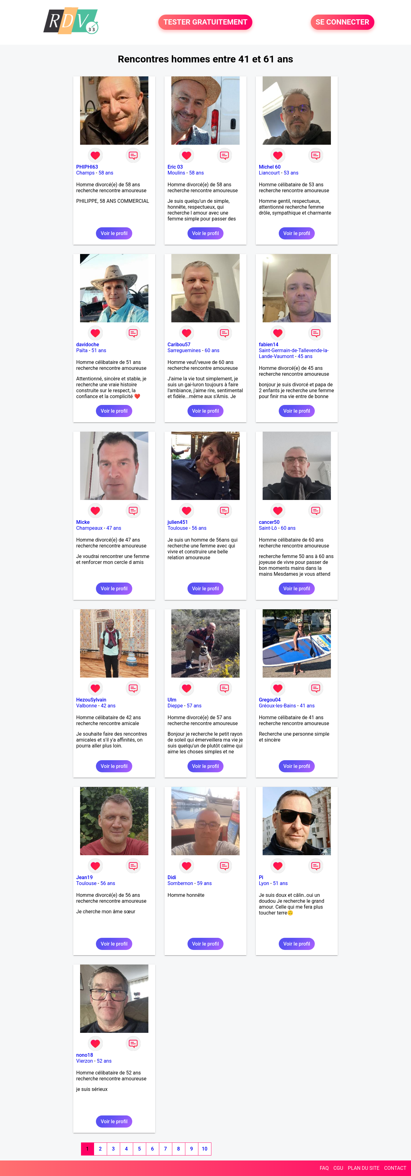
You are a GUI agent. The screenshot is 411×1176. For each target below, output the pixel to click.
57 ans (194, 706)
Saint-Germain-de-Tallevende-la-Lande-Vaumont (294, 353)
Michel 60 (270, 167)
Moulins (176, 173)
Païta (82, 350)
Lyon (264, 883)
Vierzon (84, 1061)
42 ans (108, 706)
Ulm (172, 700)
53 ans (291, 173)
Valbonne (86, 706)
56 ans (199, 528)
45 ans (305, 356)
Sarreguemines (184, 350)
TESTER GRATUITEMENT (205, 22)
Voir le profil (114, 233)
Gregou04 (270, 700)
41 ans (307, 706)
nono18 (84, 1055)
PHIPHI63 (87, 167)
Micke (83, 522)
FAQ (324, 1168)
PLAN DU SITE (364, 1168)
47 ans (113, 528)
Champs (85, 173)
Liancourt (269, 173)
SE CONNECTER (342, 22)
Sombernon (180, 883)
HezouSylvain (91, 700)
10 (204, 1149)
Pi (261, 877)
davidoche (87, 344)
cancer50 (269, 522)
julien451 (178, 522)
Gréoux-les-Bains (277, 706)
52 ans (104, 1061)
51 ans (99, 350)
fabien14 (268, 344)
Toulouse (178, 528)
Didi (172, 877)
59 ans (204, 883)
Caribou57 (179, 344)
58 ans (105, 173)
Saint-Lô (268, 528)
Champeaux (89, 528)
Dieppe (175, 706)
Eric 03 (175, 167)
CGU (338, 1168)
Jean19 (84, 877)
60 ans (212, 350)
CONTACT (395, 1168)
